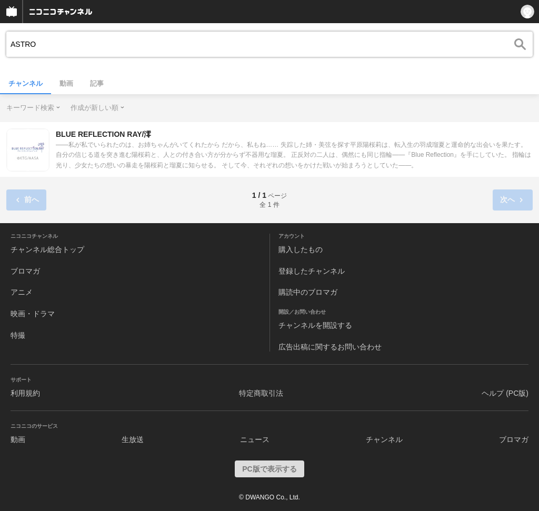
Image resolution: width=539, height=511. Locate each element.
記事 (97, 83)
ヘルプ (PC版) (505, 393)
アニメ (22, 292)
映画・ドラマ (33, 313)
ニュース (255, 439)
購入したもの (300, 249)
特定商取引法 (261, 393)
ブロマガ (25, 271)
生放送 (133, 439)
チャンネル (25, 83)
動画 (66, 83)
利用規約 (25, 393)
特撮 (18, 335)
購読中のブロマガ (307, 292)
